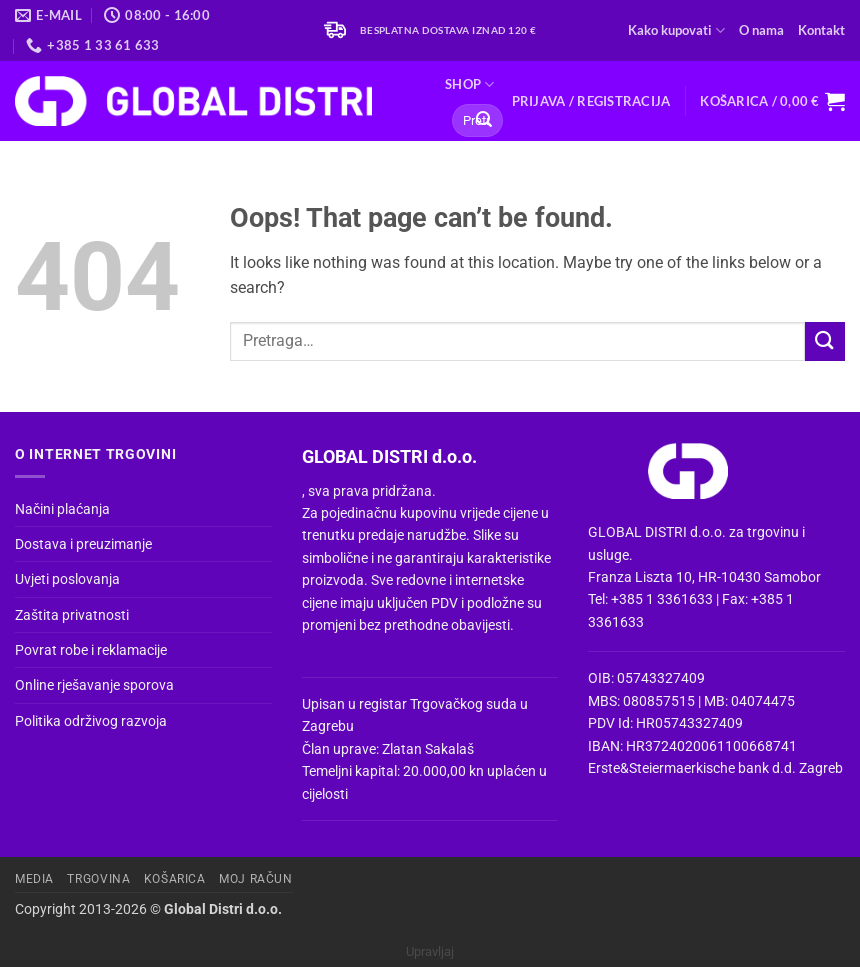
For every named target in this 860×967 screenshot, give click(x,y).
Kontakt (821, 30)
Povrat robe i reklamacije (91, 650)
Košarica (175, 879)
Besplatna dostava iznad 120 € (448, 30)
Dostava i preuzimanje (83, 544)
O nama (761, 30)
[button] (591, 101)
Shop (469, 84)
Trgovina (98, 879)
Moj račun (256, 879)
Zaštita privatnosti (72, 615)
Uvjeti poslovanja (67, 579)
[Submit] (484, 121)
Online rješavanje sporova (94, 685)
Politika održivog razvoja (91, 721)
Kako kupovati (676, 30)
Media (34, 879)
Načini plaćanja (62, 509)
